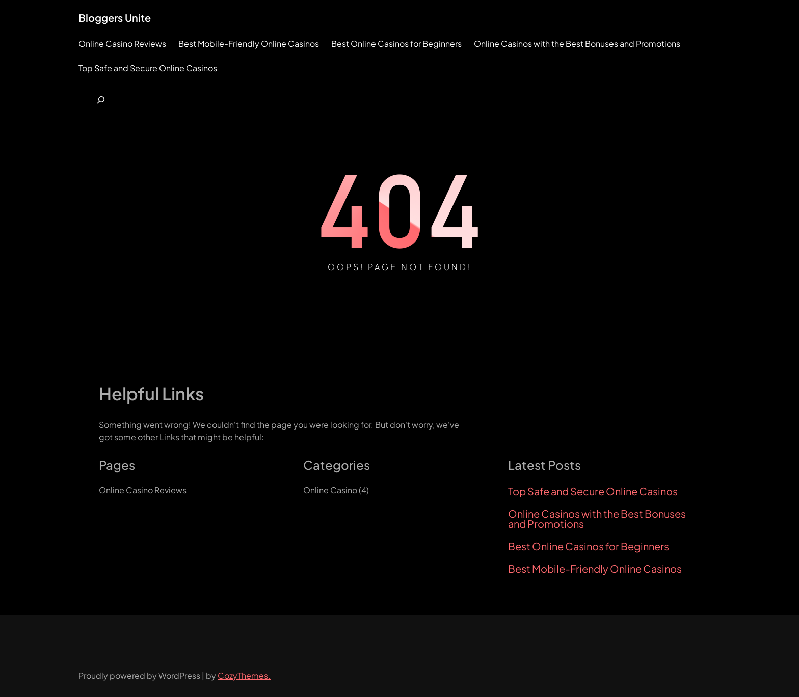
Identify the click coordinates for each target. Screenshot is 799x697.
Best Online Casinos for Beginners (588, 546)
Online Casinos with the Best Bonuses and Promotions (597, 518)
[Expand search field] (100, 100)
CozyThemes (243, 675)
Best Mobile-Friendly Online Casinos (595, 569)
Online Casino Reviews (143, 490)
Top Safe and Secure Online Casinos (593, 491)
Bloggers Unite (114, 17)
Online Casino (330, 490)
